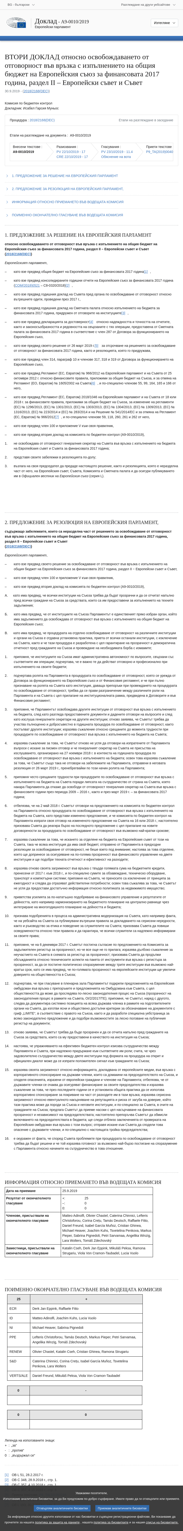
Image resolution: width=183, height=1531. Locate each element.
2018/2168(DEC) (36, 91)
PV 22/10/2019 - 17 (70, 152)
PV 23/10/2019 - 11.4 (117, 152)
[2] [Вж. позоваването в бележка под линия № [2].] (7, 1480)
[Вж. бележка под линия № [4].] (91, 322)
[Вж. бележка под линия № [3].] (123, 313)
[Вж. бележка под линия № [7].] (57, 417)
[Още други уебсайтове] (148, 5)
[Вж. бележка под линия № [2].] (68, 285)
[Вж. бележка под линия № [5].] (96, 346)
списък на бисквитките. (162, 1527)
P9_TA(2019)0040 (159, 152)
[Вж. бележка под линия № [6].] (93, 383)
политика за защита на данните (57, 1527)
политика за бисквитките (111, 1527)
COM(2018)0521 (27, 285)
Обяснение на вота (116, 157)
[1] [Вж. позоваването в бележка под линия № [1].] (7, 1475)
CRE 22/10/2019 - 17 (72, 157)
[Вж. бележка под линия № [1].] (146, 272)
